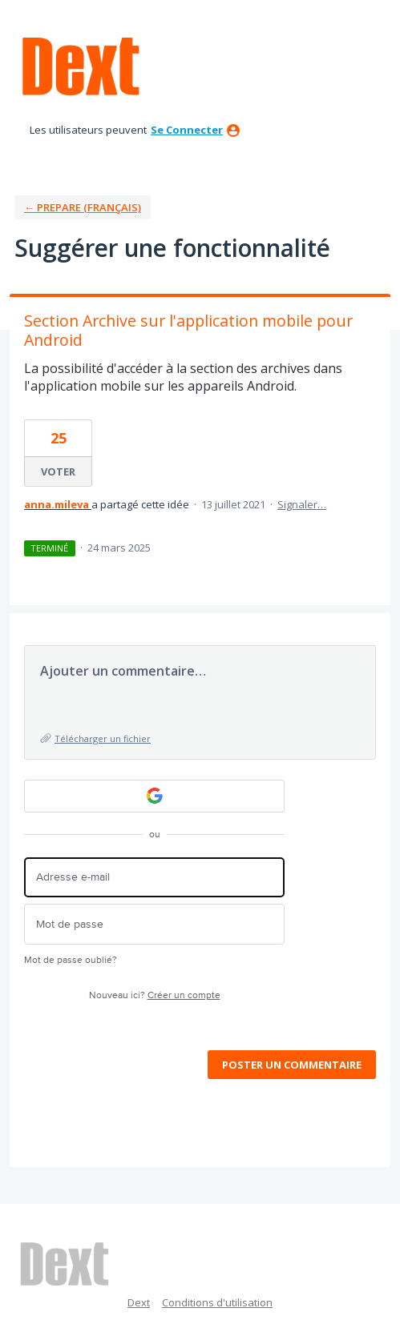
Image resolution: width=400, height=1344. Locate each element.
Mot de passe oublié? (70, 960)
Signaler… (301, 504)
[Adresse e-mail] (154, 877)
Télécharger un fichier (103, 738)
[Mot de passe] (154, 924)
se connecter (187, 129)
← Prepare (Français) (82, 207)
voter (58, 471)
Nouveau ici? (154, 995)
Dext (138, 1302)
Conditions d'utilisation (217, 1302)
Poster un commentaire (292, 1064)
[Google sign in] (154, 796)
